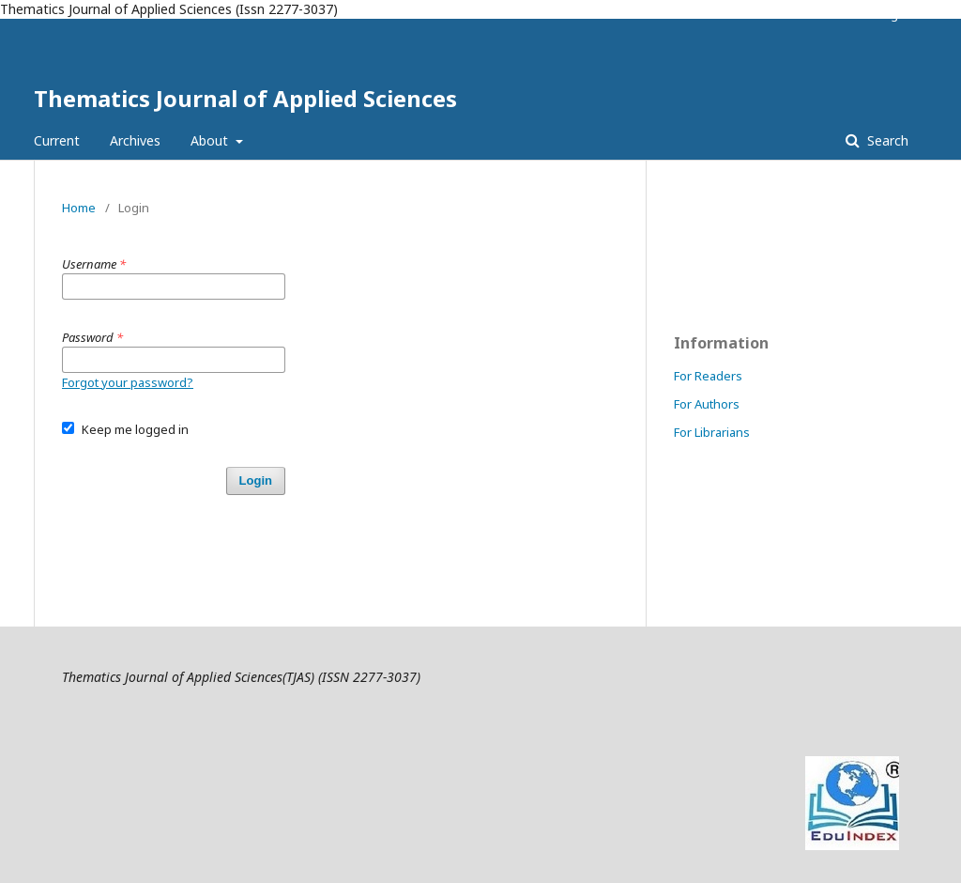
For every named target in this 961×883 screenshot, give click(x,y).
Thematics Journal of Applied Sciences (245, 98)
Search (885, 140)
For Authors (707, 403)
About (211, 140)
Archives (135, 140)
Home (79, 207)
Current (57, 140)
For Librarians (712, 432)
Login (892, 14)
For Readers (708, 375)
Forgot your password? (127, 382)
